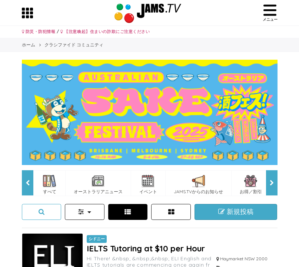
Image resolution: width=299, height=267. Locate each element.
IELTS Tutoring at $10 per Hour (146, 248)
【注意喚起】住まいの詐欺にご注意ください (105, 31)
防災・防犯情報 (39, 31)
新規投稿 (235, 211)
